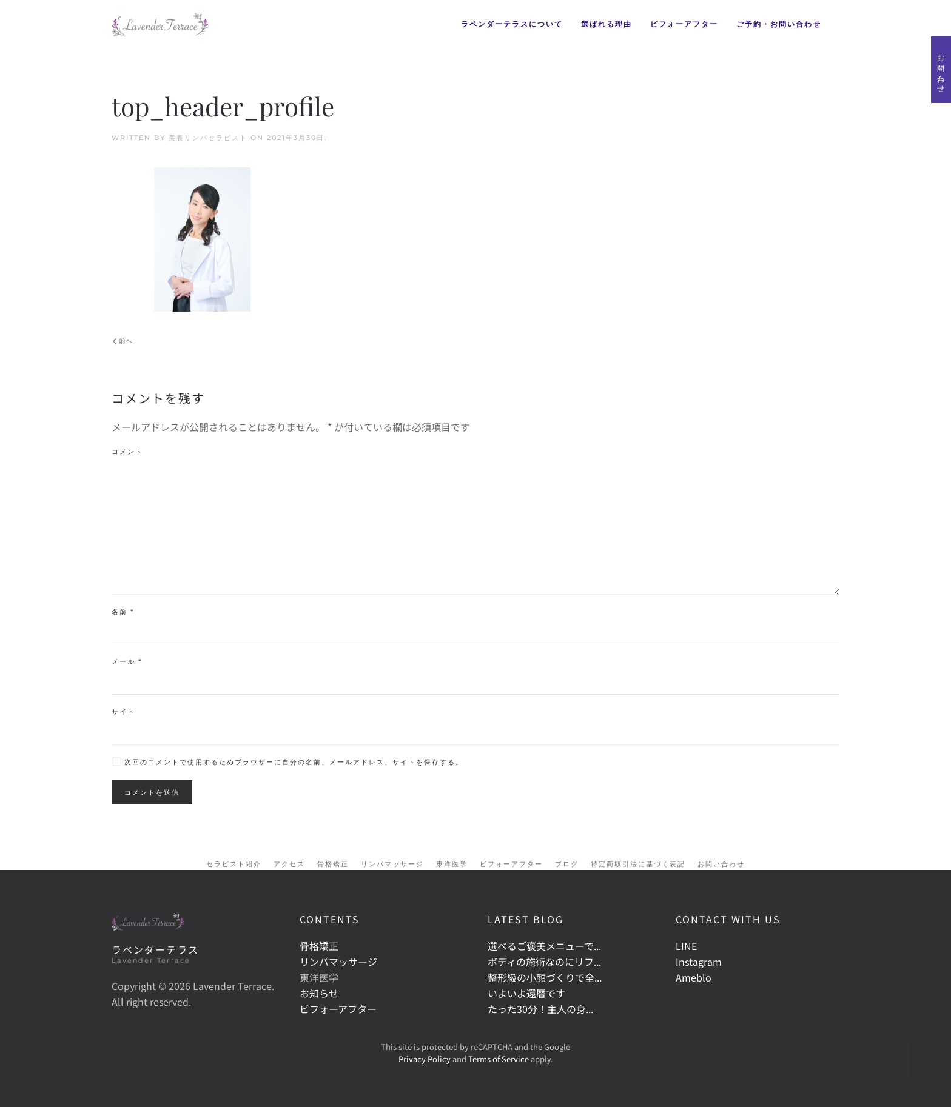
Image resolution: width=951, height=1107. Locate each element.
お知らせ (319, 993)
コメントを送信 (152, 792)
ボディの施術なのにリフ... (544, 961)
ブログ (567, 864)
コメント (127, 451)
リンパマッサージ (392, 864)
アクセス (289, 864)
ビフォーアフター (684, 23)
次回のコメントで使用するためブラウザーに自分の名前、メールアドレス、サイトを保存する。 (287, 761)
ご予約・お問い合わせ (778, 23)
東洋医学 (452, 864)
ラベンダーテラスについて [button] (512, 23)
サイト (123, 711)
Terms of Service (498, 1059)
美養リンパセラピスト (208, 137)
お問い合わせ (941, 69)
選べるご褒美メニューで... (544, 945)
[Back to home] (160, 24)
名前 (123, 611)
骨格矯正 (333, 864)
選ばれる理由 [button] (606, 23)
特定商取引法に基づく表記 (638, 864)
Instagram (699, 961)
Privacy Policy (424, 1059)
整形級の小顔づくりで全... (545, 977)
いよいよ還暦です (526, 993)
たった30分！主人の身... (540, 1009)
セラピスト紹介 (233, 864)
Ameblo (693, 977)
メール (127, 661)
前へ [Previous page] (122, 340)
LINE (686, 945)
